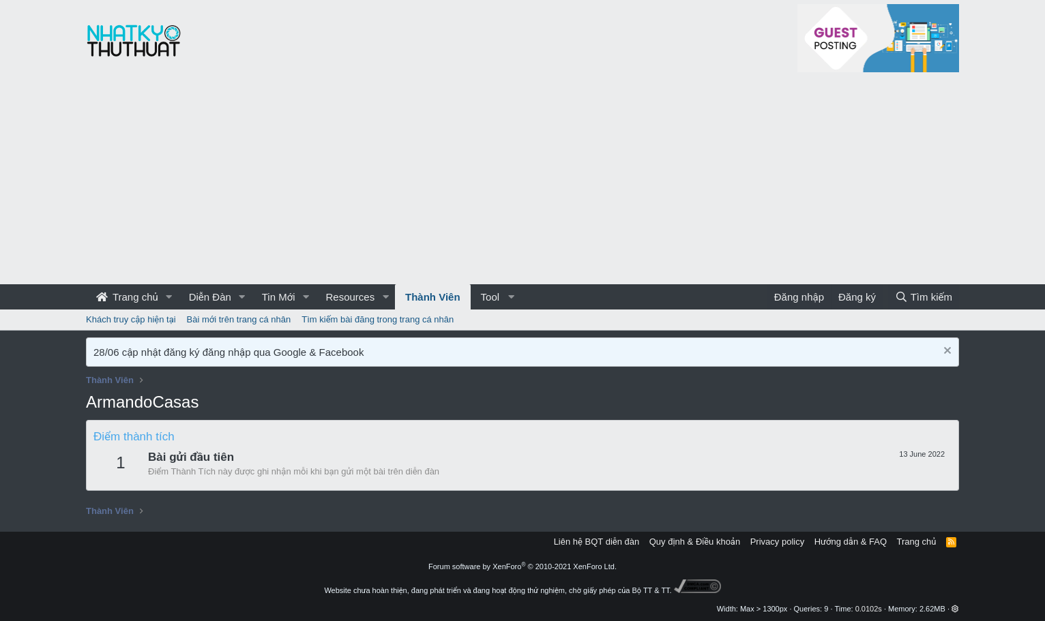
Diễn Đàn (210, 297)
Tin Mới (278, 297)
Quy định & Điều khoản (694, 541)
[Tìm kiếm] (923, 296)
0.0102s (868, 609)
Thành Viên (432, 297)
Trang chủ (127, 297)
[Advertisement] (522, 182)
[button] (169, 296)
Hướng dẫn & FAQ (850, 541)
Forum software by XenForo (522, 566)
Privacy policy (777, 541)
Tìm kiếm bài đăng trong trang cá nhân (377, 319)
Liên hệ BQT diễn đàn (597, 541)
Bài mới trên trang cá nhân (239, 319)
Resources (349, 297)
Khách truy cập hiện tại (131, 319)
